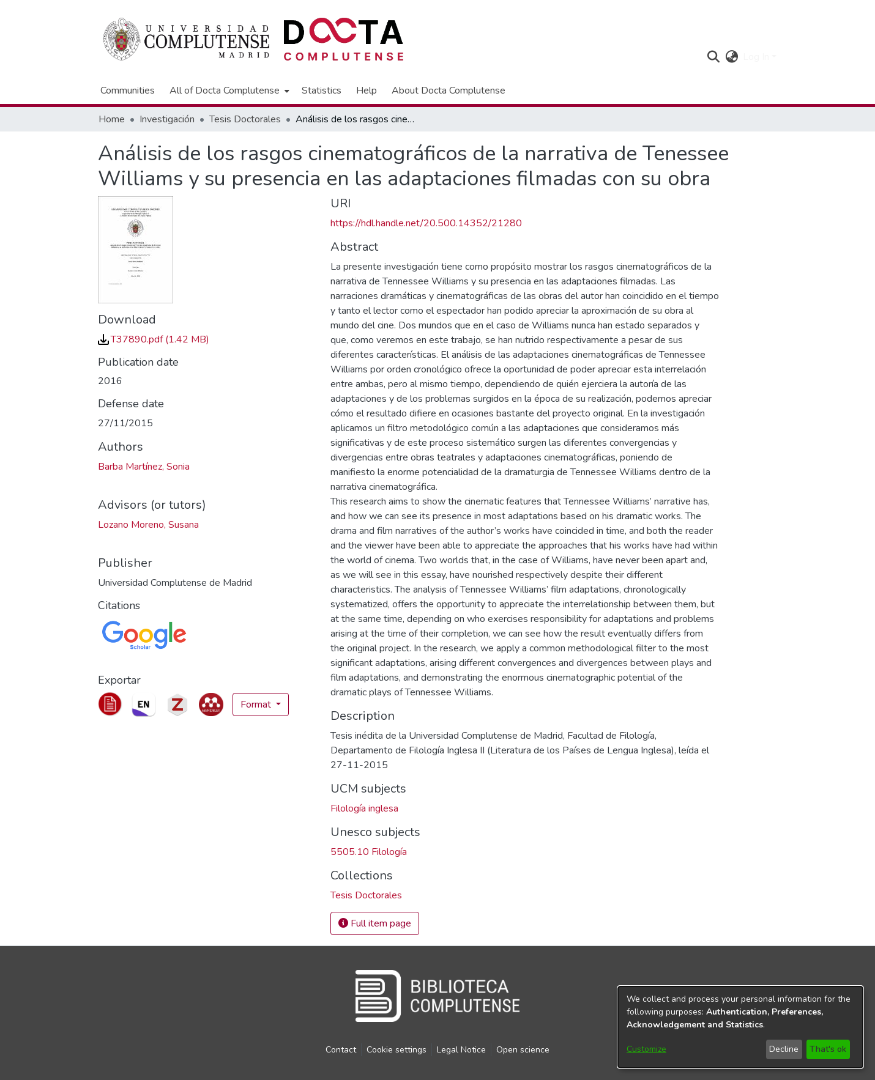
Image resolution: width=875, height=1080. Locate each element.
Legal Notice (461, 1050)
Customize (646, 1049)
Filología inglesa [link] (364, 808)
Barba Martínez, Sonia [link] (144, 466)
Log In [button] (757, 57)
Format (257, 704)
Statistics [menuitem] (321, 90)
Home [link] (112, 119)
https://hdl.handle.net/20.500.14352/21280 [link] (426, 223)
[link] (153, 339)
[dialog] (740, 1027)
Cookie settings (396, 1050)
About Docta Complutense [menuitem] (448, 90)
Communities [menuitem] (127, 90)
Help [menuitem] (366, 90)
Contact (341, 1050)
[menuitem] (228, 90)
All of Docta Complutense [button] (224, 90)
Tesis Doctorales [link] (245, 119)
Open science (522, 1050)
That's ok (828, 1049)
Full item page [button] (374, 923)
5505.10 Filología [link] (368, 852)
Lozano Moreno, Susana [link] (148, 524)
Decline (784, 1049)
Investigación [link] (167, 119)
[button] (713, 57)
